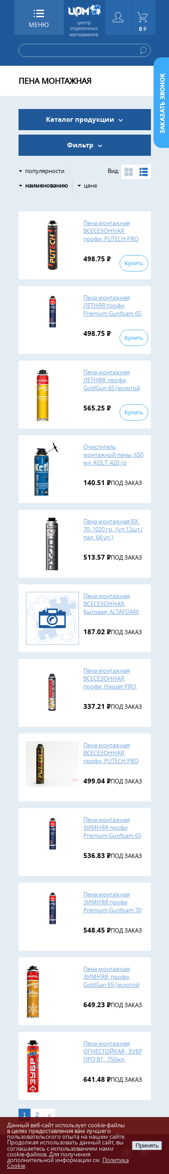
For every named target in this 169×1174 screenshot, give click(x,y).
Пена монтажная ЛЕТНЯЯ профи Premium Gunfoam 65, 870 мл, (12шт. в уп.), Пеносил (113, 313)
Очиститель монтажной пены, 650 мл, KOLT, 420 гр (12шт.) (113, 458)
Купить (133, 263)
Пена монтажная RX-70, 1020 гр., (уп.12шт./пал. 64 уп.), (113, 529)
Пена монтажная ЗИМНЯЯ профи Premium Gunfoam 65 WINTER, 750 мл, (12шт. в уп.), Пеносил (112, 835)
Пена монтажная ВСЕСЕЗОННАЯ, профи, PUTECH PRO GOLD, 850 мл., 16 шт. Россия (111, 239)
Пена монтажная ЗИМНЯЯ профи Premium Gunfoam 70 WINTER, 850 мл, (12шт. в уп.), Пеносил (112, 910)
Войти (118, 17)
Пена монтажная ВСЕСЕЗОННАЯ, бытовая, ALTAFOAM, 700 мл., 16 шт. (111, 608)
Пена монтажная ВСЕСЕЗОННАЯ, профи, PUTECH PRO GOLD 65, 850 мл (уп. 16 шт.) (111, 761)
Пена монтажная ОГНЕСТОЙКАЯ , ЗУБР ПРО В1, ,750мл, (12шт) (113, 1055)
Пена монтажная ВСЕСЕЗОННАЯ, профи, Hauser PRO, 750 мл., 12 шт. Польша (110, 686)
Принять (146, 1145)
